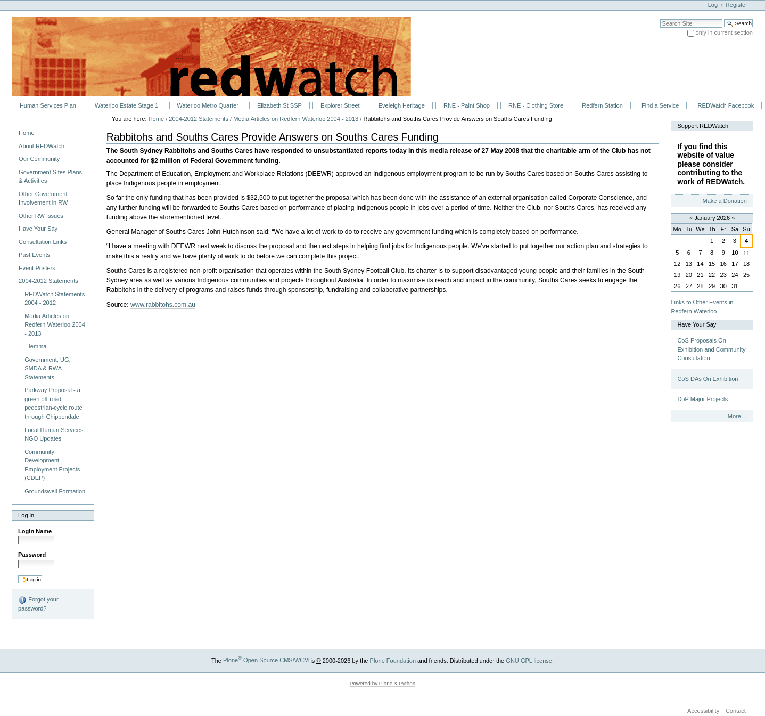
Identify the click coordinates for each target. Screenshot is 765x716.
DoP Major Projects (702, 399)
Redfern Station (602, 105)
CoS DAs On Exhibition (707, 379)
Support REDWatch (702, 126)
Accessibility (703, 710)
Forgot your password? (38, 604)
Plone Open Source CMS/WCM (266, 660)
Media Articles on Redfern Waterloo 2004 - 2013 (295, 119)
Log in (716, 5)
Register (736, 5)
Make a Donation (724, 201)
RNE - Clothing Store (535, 105)
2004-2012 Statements (198, 119)
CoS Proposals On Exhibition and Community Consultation (711, 349)
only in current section (724, 32)
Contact (736, 710)
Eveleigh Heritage (402, 105)
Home (26, 132)
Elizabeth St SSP (279, 105)
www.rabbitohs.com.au (162, 304)
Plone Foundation (393, 660)
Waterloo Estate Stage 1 (126, 105)
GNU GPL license (529, 660)
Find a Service (660, 105)
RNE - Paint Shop (466, 105)
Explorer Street (340, 105)
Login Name (35, 531)
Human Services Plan (48, 105)
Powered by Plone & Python (383, 683)
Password (32, 554)
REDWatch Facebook (726, 105)
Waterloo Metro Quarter (207, 105)
